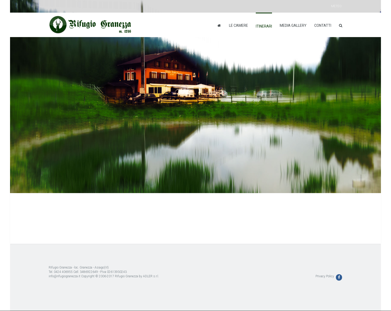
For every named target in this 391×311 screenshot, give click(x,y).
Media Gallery (293, 25)
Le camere (238, 25)
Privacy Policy (325, 276)
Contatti (322, 25)
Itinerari (264, 26)
